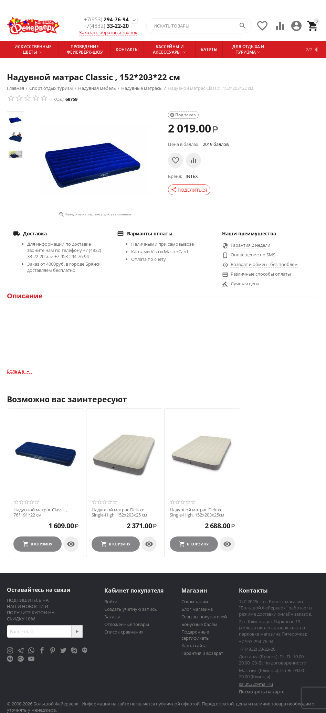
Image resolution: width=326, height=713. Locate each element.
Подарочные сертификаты (195, 635)
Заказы (112, 617)
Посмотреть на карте (261, 692)
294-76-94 (106, 19)
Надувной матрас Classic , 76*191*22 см (40, 512)
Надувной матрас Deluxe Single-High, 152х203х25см (197, 512)
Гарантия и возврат (202, 653)
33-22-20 (106, 26)
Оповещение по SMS (253, 255)
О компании (194, 601)
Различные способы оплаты (261, 274)
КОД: (58, 99)
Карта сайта (194, 645)
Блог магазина (197, 609)
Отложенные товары (126, 624)
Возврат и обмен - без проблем (264, 264)
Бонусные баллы (199, 624)
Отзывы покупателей (204, 617)
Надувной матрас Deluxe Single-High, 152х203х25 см (119, 512)
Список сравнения (124, 632)
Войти (110, 601)
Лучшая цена (245, 283)
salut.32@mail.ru (256, 684)
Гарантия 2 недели (250, 245)
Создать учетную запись (130, 609)
